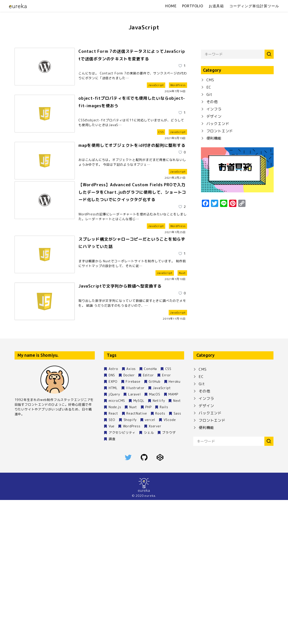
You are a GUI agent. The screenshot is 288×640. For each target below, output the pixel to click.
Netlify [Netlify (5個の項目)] (159, 540)
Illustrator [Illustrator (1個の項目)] (135, 528)
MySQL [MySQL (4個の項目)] (139, 540)
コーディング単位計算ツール (254, 6)
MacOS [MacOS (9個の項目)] (154, 534)
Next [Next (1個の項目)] (177, 540)
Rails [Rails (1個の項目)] (164, 547)
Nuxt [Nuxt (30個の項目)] (133, 547)
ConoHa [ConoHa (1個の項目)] (150, 509)
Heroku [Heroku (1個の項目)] (174, 521)
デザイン (214, 205)
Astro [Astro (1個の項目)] (113, 509)
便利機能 (214, 227)
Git (209, 183)
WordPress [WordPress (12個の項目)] (131, 566)
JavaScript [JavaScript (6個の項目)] (162, 528)
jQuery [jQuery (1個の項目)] (114, 534)
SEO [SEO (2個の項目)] (112, 560)
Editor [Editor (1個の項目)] (148, 515)
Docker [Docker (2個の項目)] (129, 515)
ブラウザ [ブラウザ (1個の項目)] (168, 572)
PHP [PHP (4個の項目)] (148, 547)
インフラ (214, 198)
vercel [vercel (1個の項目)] (150, 560)
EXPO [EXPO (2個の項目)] (113, 521)
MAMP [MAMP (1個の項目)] (173, 534)
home (170, 6)
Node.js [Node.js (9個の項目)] (115, 547)
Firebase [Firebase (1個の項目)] (133, 521)
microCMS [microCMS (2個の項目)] (117, 540)
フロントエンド (219, 220)
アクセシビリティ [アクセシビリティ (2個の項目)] (122, 572)
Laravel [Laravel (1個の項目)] (134, 534)
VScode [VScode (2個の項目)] (170, 560)
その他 (212, 191)
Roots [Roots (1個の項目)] (160, 553)
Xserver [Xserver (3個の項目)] (155, 566)
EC (208, 176)
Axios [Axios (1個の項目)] (131, 509)
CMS (210, 169)
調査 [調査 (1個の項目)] (112, 579)
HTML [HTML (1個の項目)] (113, 528)
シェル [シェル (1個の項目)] (149, 572)
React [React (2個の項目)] (113, 553)
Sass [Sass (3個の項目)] (177, 553)
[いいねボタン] (177, 159)
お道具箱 (216, 6)
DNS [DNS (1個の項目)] (112, 515)
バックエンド (217, 213)
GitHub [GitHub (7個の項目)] (154, 521)
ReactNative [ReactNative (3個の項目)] (136, 553)
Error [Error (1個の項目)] (166, 515)
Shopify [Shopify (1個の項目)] (130, 560)
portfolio (192, 6)
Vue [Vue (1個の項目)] (112, 566)
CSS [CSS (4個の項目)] (168, 509)
